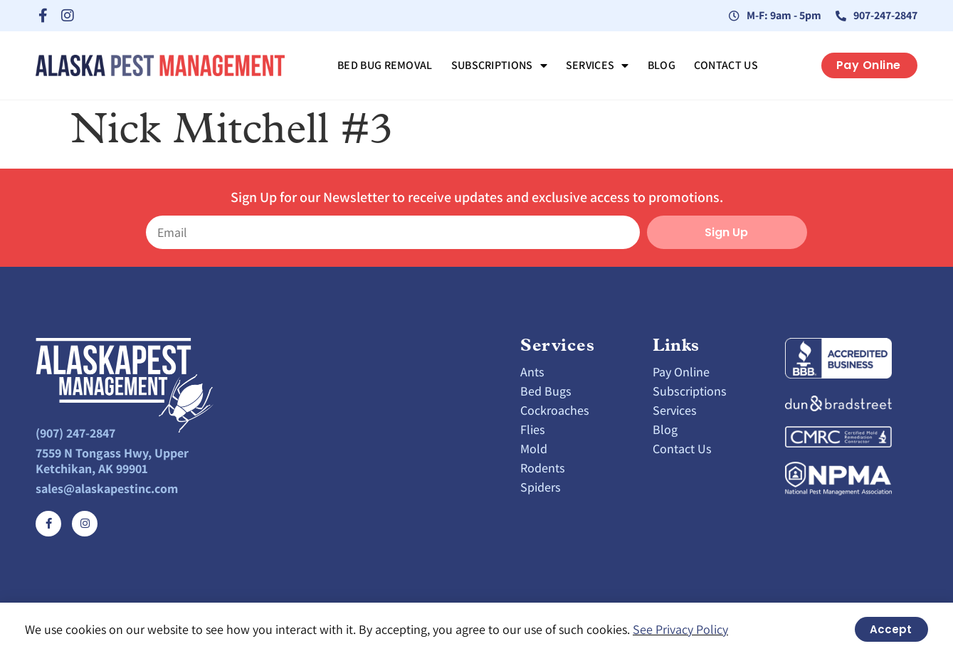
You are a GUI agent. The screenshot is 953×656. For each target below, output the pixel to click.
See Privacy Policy (680, 629)
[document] (476, 328)
